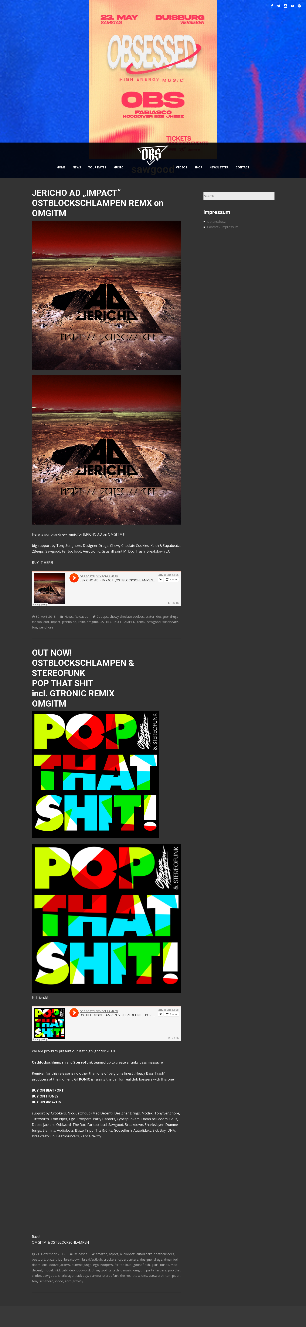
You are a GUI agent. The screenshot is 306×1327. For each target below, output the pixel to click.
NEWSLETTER (219, 167)
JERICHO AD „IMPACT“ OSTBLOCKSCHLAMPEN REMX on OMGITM (97, 203)
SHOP (198, 167)
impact (55, 622)
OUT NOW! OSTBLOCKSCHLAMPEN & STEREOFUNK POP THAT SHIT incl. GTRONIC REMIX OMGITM (83, 678)
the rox (125, 1275)
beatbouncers (164, 1254)
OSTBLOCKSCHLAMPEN (117, 622)
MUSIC (118, 167)
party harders (156, 1270)
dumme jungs (81, 1265)
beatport (38, 1259)
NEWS (77, 167)
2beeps (102, 616)
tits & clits (139, 1275)
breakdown (72, 1259)
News (68, 616)
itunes (164, 1265)
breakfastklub (92, 1259)
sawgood (154, 622)
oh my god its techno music (112, 1270)
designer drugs (167, 616)
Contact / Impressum (222, 227)
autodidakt (144, 1254)
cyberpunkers (128, 1259)
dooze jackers (59, 1265)
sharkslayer (66, 1275)
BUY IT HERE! (42, 562)
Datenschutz (216, 221)
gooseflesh (141, 1265)
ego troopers (103, 1265)
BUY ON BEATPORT (48, 1090)
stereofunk (110, 1275)
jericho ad (69, 622)
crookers (110, 1259)
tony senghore (42, 627)
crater (150, 616)
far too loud (40, 622)
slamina (95, 1275)
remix (141, 622)
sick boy (82, 1275)
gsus (155, 1265)
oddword (83, 1270)
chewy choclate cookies (127, 616)
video (59, 1281)
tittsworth (156, 1275)
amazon (101, 1254)
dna (45, 1265)
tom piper (172, 1275)
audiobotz (127, 1254)
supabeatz (170, 622)
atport (113, 1254)
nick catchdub (65, 1270)
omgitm (92, 622)
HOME (61, 167)
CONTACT (242, 167)
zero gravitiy (74, 1281)
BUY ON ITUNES (45, 1096)
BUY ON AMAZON (46, 1102)
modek (49, 1270)
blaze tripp (54, 1259)
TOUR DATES (97, 167)
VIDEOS (181, 167)
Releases (81, 616)
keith (81, 622)
